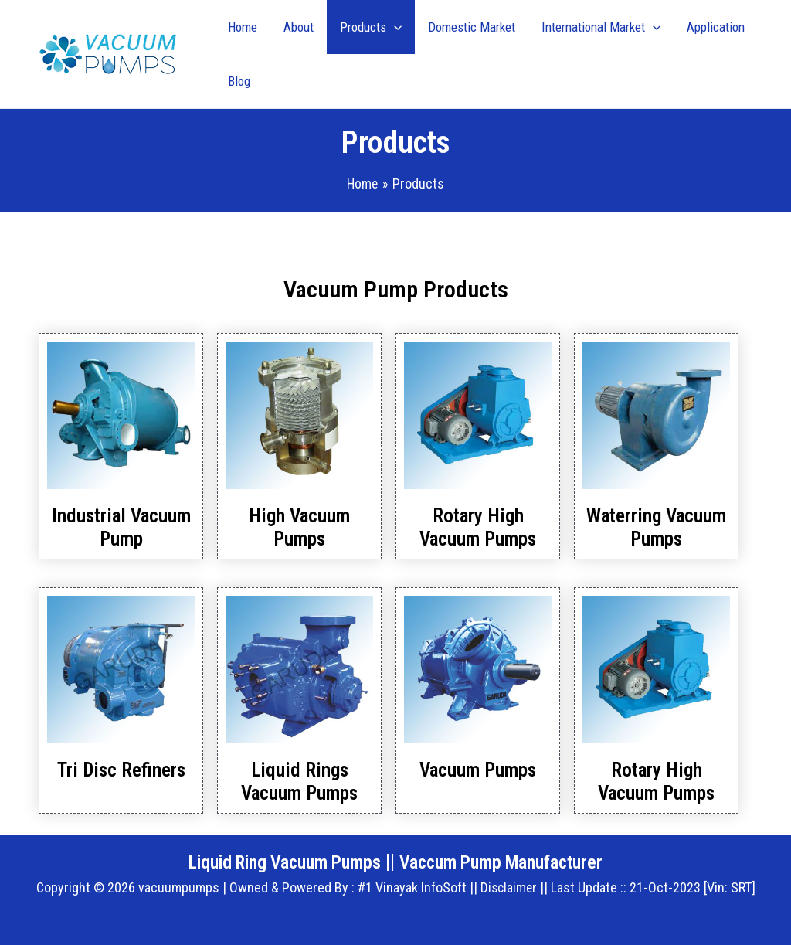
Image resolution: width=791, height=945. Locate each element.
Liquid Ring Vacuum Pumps (278, 862)
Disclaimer (508, 887)
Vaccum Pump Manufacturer (510, 862)
